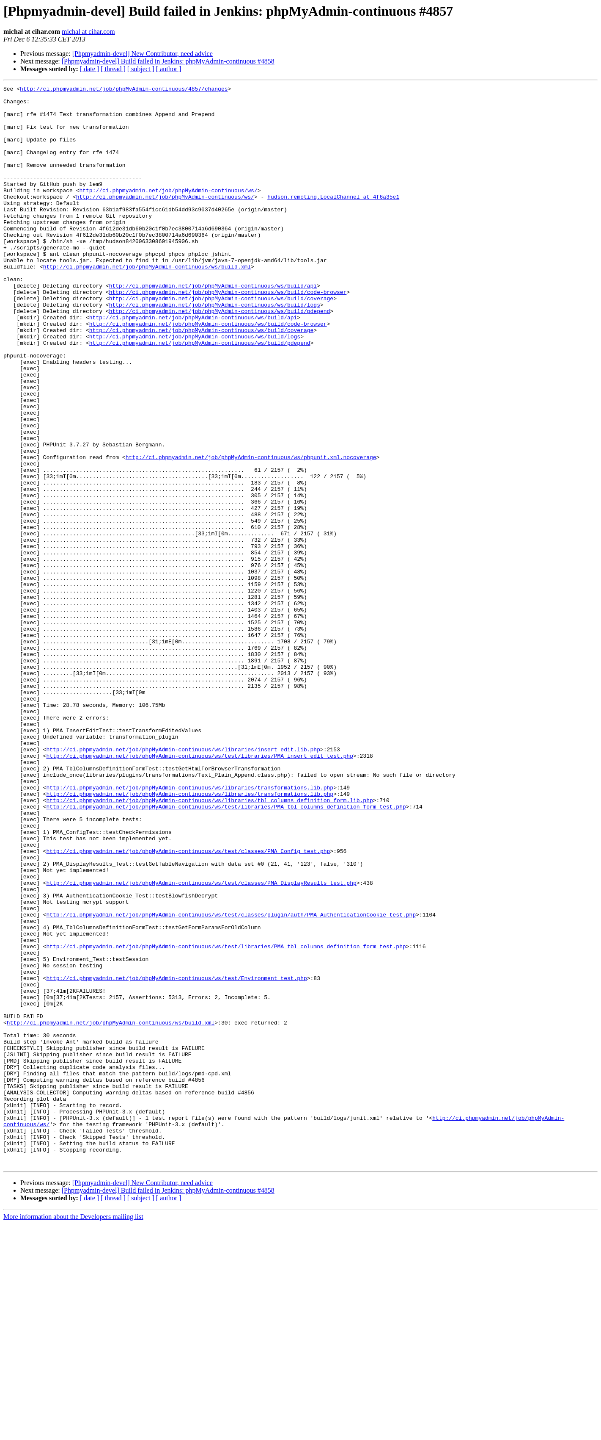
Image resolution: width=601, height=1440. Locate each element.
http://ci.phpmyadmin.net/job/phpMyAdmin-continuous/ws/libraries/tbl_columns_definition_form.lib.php (209, 943)
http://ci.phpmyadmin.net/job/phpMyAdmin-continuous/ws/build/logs (214, 349)
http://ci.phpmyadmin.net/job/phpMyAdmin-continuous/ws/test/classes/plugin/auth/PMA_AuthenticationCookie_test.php (231, 1081)
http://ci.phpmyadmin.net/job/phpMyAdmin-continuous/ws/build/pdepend (219, 356)
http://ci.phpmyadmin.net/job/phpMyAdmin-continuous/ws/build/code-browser (228, 334)
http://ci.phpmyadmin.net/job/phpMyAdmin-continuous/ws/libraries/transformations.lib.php (189, 928)
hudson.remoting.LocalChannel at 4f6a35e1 (333, 219)
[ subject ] (140, 68)
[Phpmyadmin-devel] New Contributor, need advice (142, 53)
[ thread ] (113, 68)
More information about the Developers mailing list (73, 1432)
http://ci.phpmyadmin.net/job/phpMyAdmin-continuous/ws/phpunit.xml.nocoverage (251, 532)
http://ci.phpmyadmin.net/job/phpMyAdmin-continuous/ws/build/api (213, 326)
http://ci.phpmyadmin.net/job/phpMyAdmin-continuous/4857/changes (124, 90)
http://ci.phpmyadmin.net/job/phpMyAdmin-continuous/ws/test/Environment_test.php (176, 1157)
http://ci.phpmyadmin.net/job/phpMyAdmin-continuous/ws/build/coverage (221, 341)
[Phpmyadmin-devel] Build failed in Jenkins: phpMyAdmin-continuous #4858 (168, 61)
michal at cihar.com (88, 31)
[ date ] (89, 68)
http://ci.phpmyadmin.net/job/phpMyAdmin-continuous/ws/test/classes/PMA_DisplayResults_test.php (201, 1043)
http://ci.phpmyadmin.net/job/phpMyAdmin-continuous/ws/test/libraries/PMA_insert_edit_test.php (199, 890)
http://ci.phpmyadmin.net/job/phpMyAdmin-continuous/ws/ (168, 212)
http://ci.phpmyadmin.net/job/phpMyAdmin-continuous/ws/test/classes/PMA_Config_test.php (188, 1004)
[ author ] (168, 68)
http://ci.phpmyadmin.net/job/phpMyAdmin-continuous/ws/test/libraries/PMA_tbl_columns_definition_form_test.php (226, 951)
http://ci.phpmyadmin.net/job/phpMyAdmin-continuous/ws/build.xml (147, 303)
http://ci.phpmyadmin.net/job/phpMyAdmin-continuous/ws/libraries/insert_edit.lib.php (183, 882)
